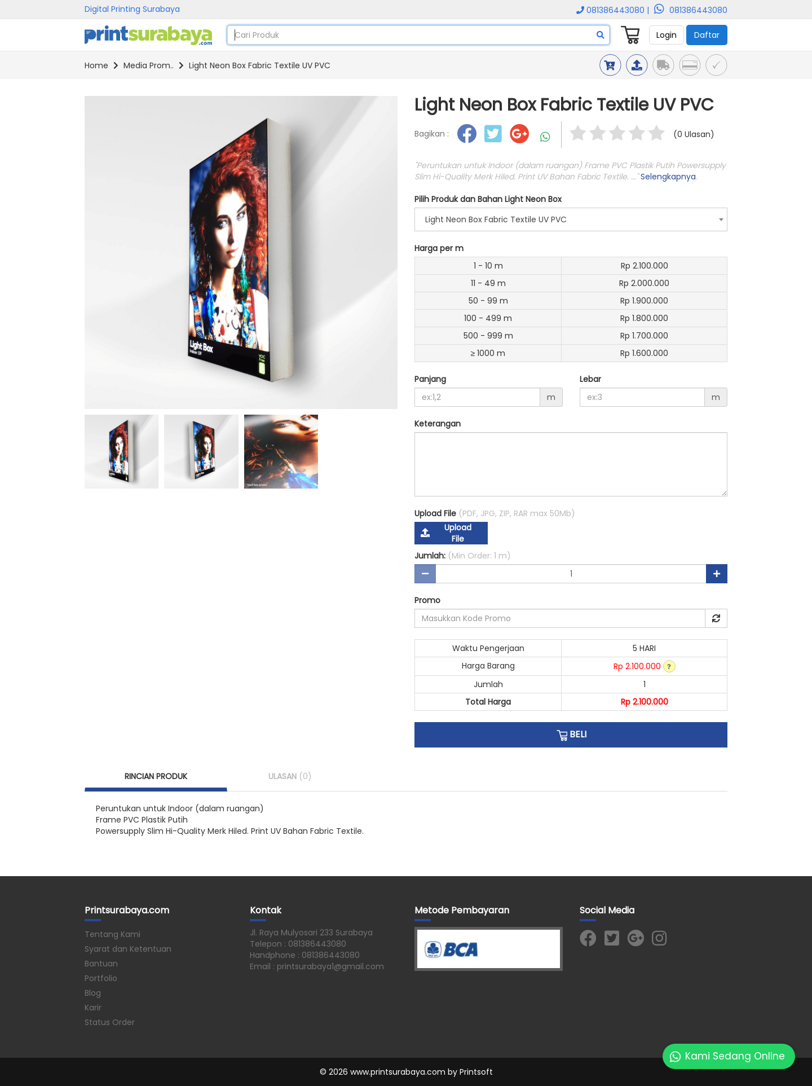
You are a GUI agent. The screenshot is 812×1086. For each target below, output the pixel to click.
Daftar (707, 35)
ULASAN (290, 776)
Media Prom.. (148, 65)
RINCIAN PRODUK (156, 776)
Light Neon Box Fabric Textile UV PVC (259, 65)
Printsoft (476, 1072)
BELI (570, 734)
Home (96, 65)
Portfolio (101, 978)
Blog (93, 993)
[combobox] (570, 219)
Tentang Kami (112, 934)
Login (666, 35)
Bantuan (101, 963)
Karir (93, 1007)
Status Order (110, 1022)
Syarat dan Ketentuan (128, 949)
